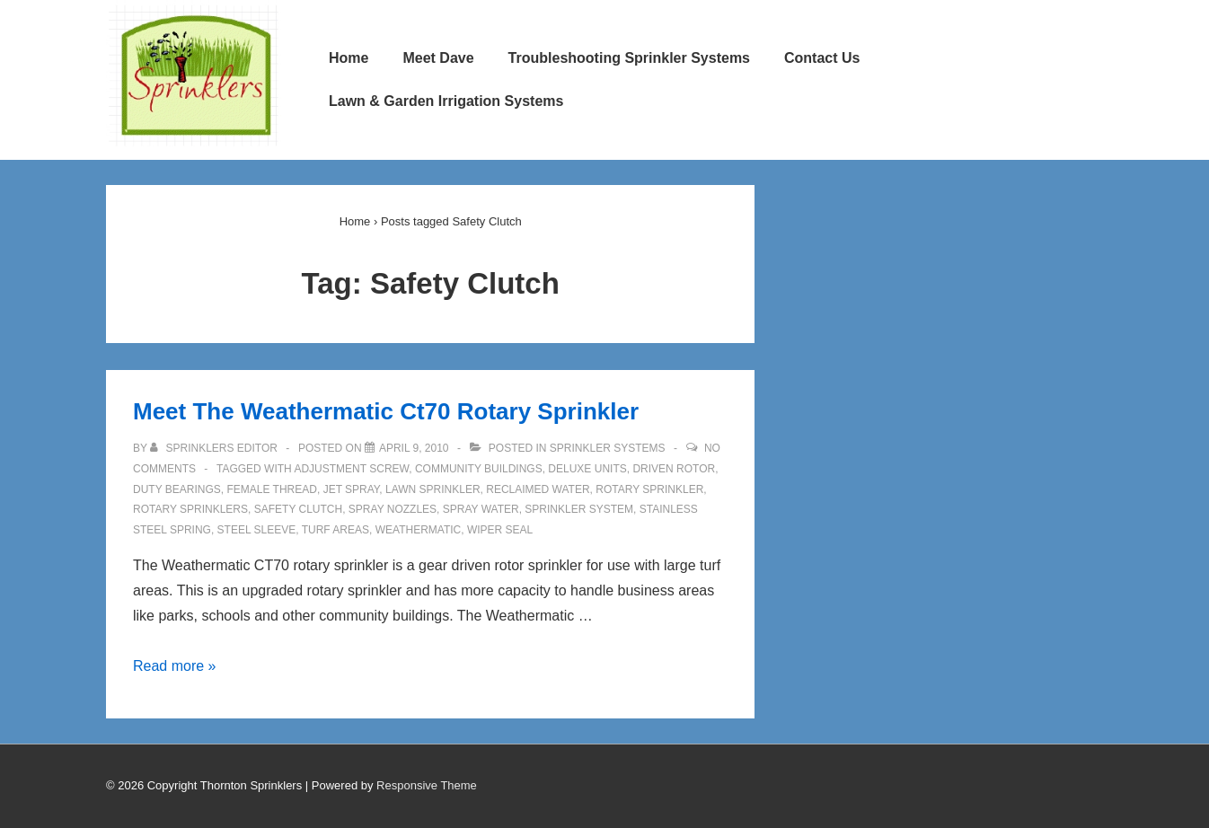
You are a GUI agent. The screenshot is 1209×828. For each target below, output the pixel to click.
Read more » (174, 666)
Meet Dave (437, 58)
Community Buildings (479, 468)
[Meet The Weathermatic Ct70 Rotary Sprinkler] (414, 448)
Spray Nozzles (393, 509)
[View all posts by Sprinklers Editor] (215, 448)
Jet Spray (351, 489)
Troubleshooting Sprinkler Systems (629, 58)
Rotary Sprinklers (190, 509)
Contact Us (822, 58)
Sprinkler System (579, 509)
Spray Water (481, 509)
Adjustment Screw (351, 468)
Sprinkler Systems (608, 448)
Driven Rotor (673, 468)
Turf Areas (335, 530)
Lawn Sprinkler (433, 489)
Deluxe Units (587, 468)
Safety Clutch (298, 509)
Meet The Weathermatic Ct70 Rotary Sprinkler (386, 411)
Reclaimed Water (537, 489)
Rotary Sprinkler (649, 489)
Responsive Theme (426, 785)
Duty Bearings (177, 489)
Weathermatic (418, 530)
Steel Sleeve (256, 530)
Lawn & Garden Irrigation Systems (446, 101)
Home (348, 58)
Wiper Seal (500, 530)
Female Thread (271, 489)
